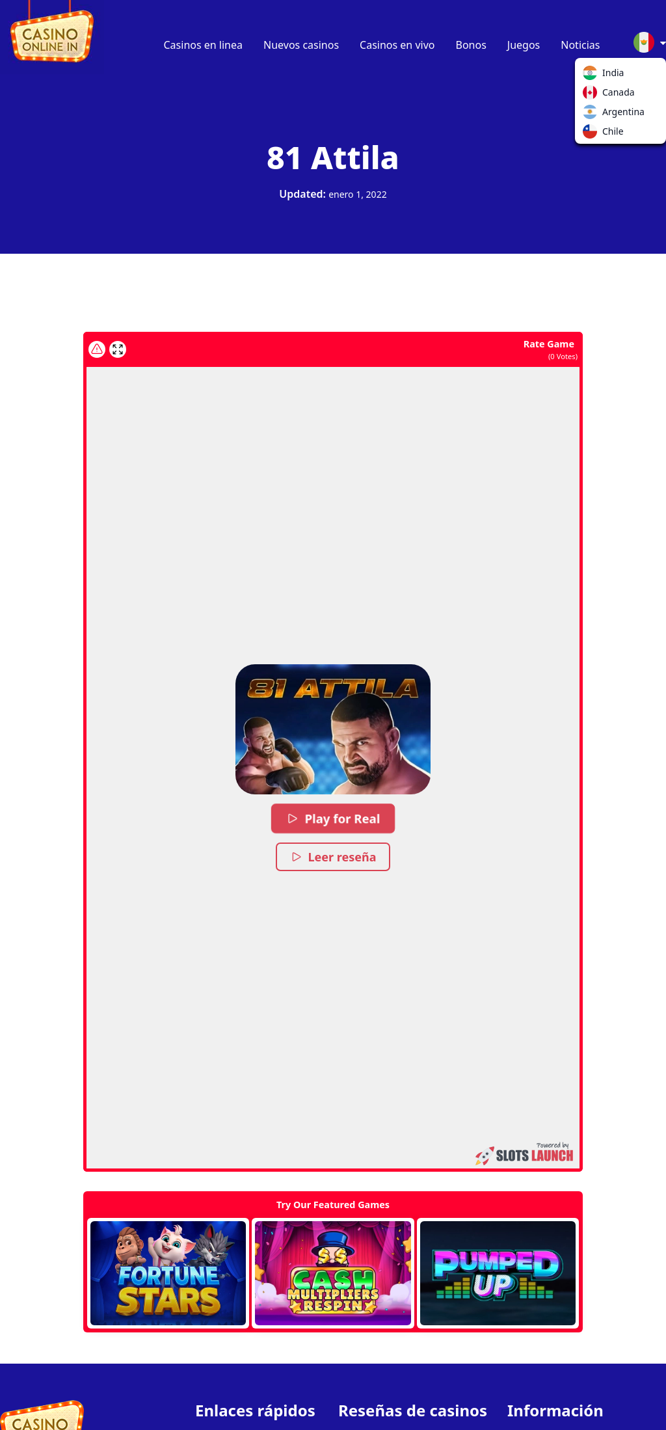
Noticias (580, 45)
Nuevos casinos (301, 45)
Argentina (592, 114)
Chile (592, 134)
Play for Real (333, 818)
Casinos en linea (203, 45)
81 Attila (333, 157)
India (592, 75)
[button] (333, 729)
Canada (592, 95)
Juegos (523, 45)
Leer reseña (333, 857)
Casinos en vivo (397, 45)
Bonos (471, 45)
